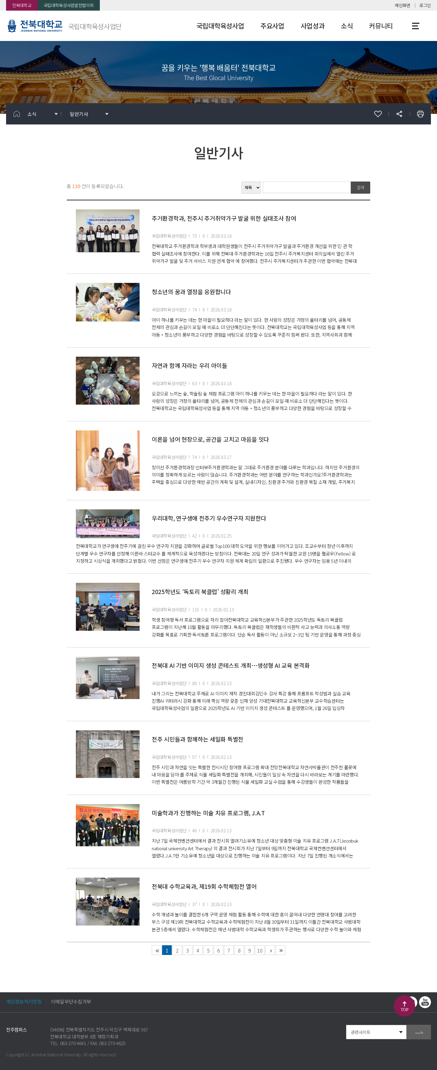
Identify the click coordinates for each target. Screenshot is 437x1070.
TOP (404, 1009)
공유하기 (399, 113)
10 (259, 950)
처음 (156, 950)
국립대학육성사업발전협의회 (69, 5)
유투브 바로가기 (425, 1002)
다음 (270, 950)
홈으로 (16, 113)
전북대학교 (22, 5)
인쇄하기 (420, 113)
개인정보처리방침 (24, 1001)
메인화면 (402, 5)
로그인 (425, 5)
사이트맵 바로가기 (416, 26)
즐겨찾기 (377, 113)
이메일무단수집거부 (71, 1001)
